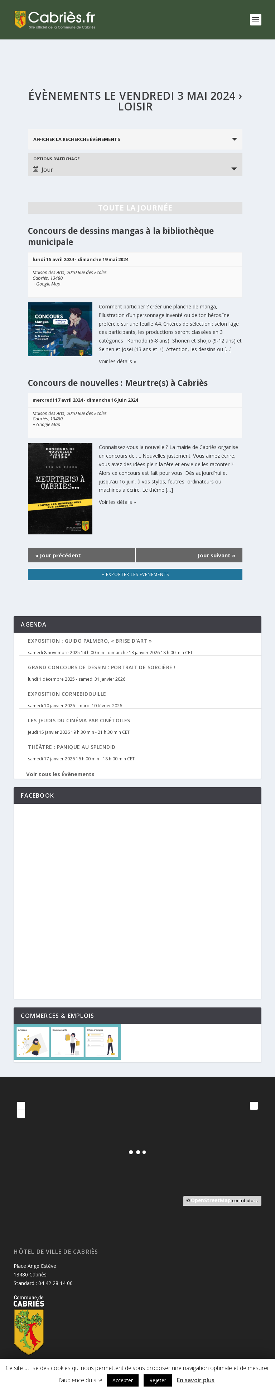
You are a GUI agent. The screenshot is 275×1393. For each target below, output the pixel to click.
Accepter (122, 1380)
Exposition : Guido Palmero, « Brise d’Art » (90, 640)
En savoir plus (195, 1380)
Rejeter (157, 1380)
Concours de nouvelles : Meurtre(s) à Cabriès (118, 382)
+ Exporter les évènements (135, 574)
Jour (43, 170)
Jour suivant (216, 555)
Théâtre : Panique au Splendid (72, 746)
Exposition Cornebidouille (67, 693)
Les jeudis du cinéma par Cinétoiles (79, 720)
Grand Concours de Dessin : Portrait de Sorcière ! (102, 667)
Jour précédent (58, 555)
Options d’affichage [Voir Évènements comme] (56, 159)
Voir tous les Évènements (60, 774)
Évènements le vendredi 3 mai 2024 (132, 95)
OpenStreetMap (211, 1200)
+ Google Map (47, 284)
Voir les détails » (117, 361)
